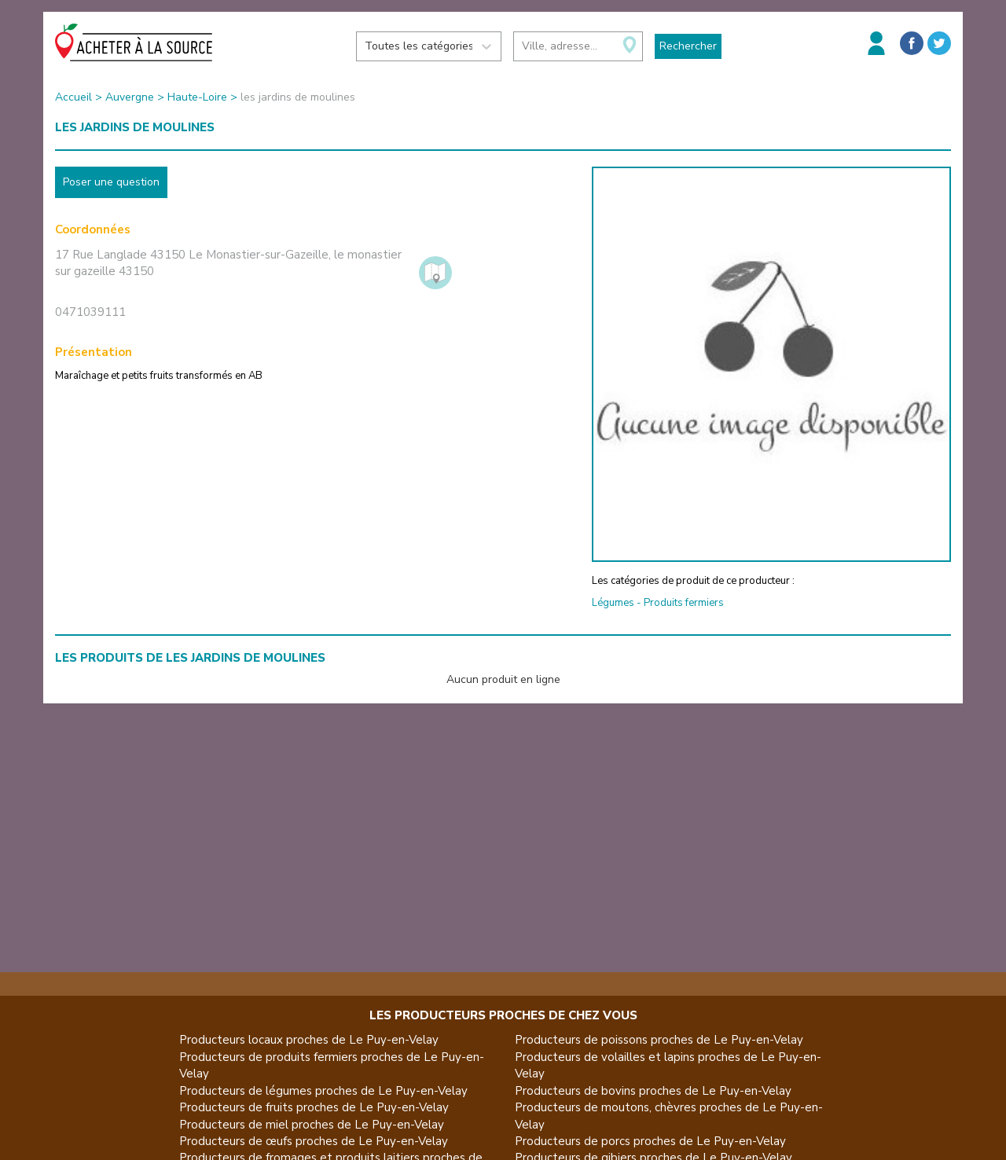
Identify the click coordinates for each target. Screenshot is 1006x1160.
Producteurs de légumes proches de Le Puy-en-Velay (323, 1091)
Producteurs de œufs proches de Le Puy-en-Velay (313, 1141)
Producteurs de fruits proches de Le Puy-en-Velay (314, 1107)
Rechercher (688, 46)
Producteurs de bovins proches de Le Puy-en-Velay (653, 1091)
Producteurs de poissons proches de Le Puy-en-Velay (659, 1040)
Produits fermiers (684, 603)
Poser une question (111, 181)
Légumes (613, 603)
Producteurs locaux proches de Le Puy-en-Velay (309, 1040)
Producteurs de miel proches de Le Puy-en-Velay (311, 1124)
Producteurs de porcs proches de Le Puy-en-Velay (650, 1141)
